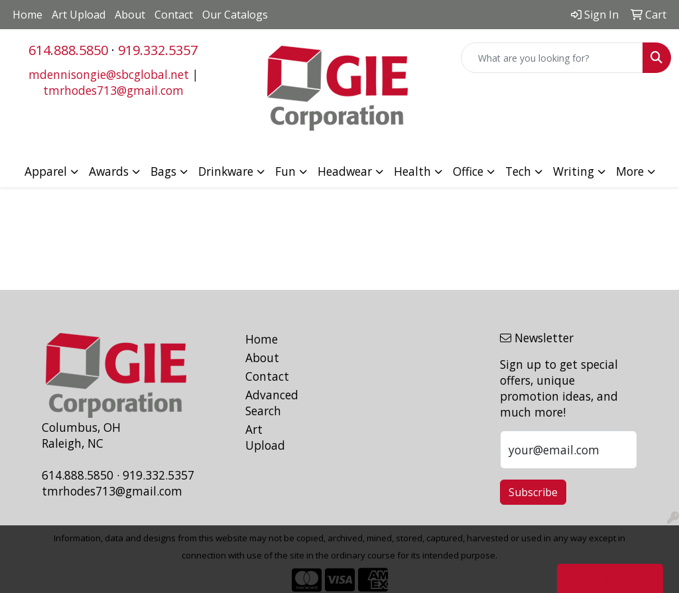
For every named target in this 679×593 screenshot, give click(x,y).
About (130, 14)
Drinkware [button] (225, 171)
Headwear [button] (345, 171)
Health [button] (412, 171)
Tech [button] (518, 171)
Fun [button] (285, 171)
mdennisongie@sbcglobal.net (109, 74)
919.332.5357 (158, 50)
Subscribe (533, 492)
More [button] (630, 171)
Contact (173, 14)
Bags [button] (163, 171)
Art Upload (78, 14)
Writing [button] (573, 171)
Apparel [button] (46, 171)
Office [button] (468, 171)
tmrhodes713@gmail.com (113, 90)
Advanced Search (269, 403)
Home (27, 14)
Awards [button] (109, 171)
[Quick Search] (552, 57)
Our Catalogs (235, 14)
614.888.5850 (68, 50)
